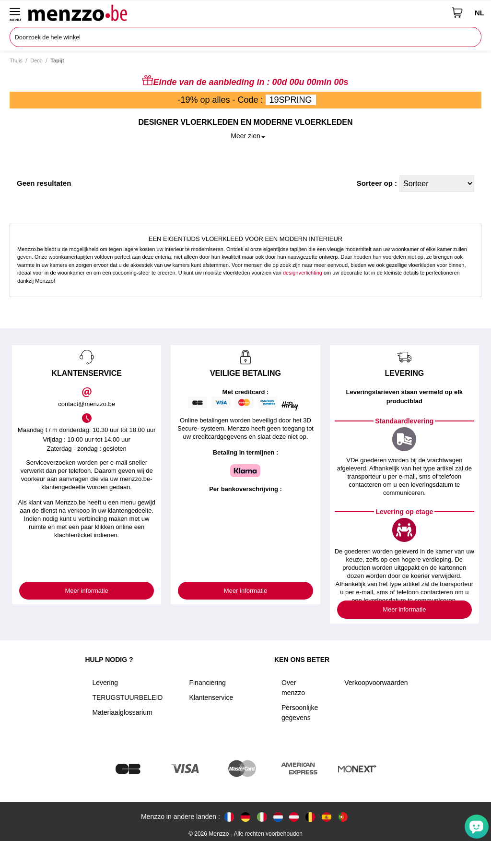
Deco (36, 60)
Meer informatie (86, 590)
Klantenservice (211, 697)
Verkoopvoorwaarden (376, 682)
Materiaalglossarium (122, 712)
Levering (105, 682)
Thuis (16, 60)
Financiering (207, 682)
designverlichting (302, 273)
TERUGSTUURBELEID (127, 697)
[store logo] (236, 12)
